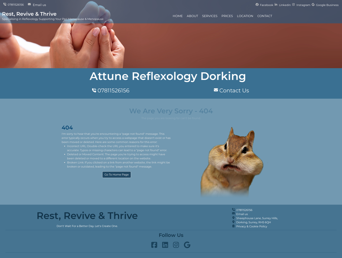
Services (209, 16)
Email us (39, 5)
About (192, 16)
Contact (264, 16)
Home (178, 16)
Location (245, 16)
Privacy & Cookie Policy (251, 226)
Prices (227, 16)
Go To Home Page (129, 174)
